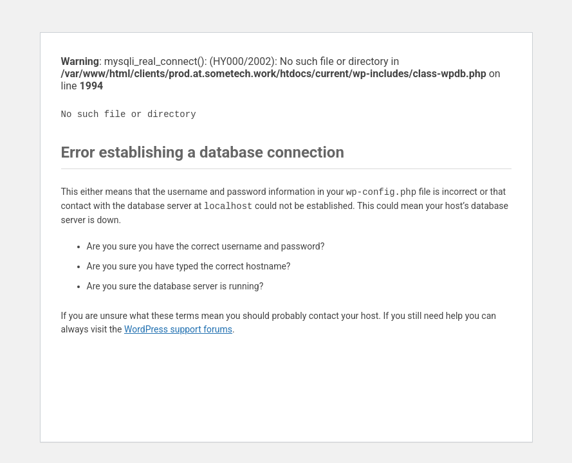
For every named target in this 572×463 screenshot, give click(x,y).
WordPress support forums (178, 329)
